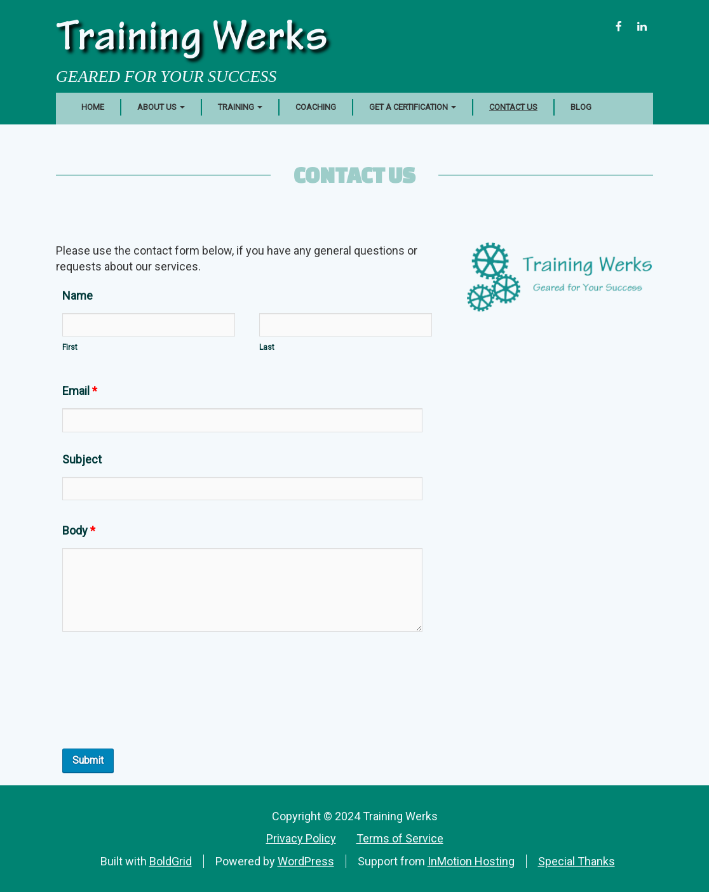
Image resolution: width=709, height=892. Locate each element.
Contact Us (513, 107)
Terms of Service (399, 838)
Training (240, 107)
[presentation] (158, 704)
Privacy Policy (301, 838)
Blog (581, 107)
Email (79, 390)
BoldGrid (170, 861)
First (70, 347)
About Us (161, 107)
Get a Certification (412, 107)
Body (78, 530)
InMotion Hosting (471, 861)
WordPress (306, 861)
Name (77, 295)
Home (92, 107)
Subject (82, 459)
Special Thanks (576, 861)
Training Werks (192, 40)
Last (266, 347)
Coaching (315, 107)
